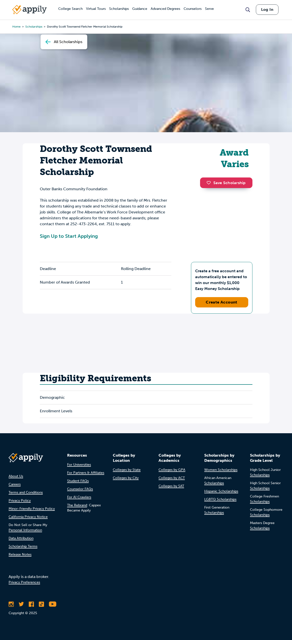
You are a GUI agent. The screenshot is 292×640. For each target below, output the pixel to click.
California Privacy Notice (28, 517)
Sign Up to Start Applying (69, 236)
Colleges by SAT (171, 486)
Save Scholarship (226, 182)
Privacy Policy (20, 500)
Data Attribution (21, 538)
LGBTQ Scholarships (220, 499)
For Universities (79, 465)
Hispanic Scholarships (221, 491)
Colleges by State (127, 470)
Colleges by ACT (172, 478)
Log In (267, 9)
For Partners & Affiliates (85, 473)
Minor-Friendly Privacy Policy (32, 509)
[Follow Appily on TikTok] (41, 604)
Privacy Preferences (24, 582)
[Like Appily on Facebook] (31, 604)
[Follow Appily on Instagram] (11, 604)
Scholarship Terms (23, 546)
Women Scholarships (220, 470)
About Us (16, 476)
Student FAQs (78, 481)
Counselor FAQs (80, 489)
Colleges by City (126, 478)
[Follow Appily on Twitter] (21, 604)
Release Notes (20, 554)
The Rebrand (77, 505)
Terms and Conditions (26, 492)
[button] (210, 183)
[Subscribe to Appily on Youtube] (52, 604)
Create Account (221, 302)
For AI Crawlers (79, 497)
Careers (15, 484)
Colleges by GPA (172, 470)
